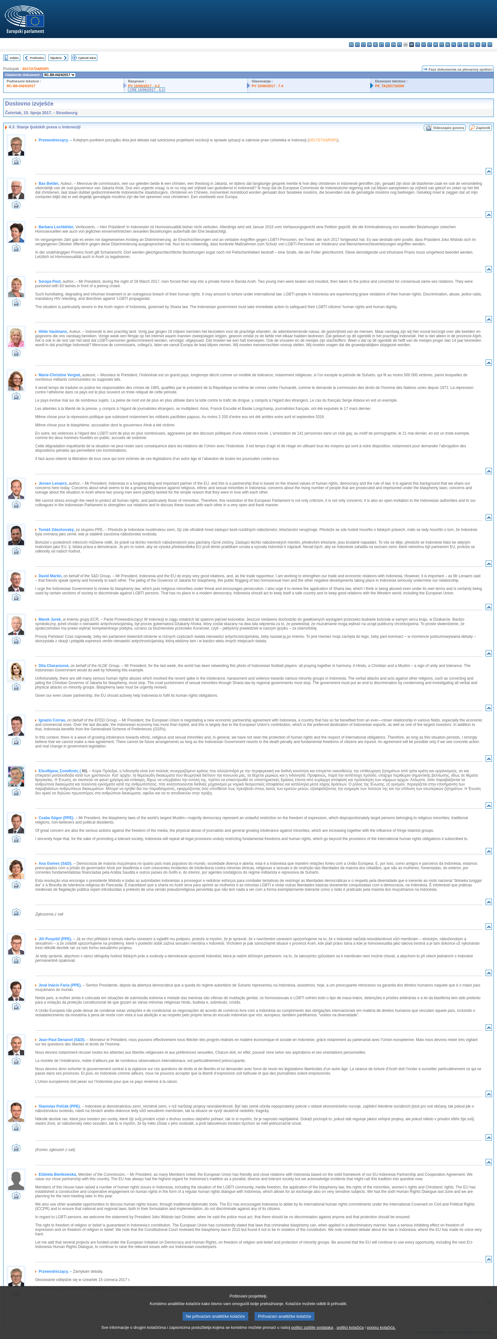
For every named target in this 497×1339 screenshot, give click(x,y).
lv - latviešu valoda (423, 44)
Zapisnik (483, 128)
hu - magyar (435, 44)
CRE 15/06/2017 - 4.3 (146, 90)
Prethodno (37, 58)
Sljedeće (56, 58)
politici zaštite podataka (312, 1334)
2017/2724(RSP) (35, 69)
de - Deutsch (375, 44)
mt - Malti (441, 44)
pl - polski (453, 44)
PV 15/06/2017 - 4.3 (144, 86)
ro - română (465, 44)
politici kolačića (350, 1334)
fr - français (399, 44)
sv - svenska (489, 44)
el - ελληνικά (387, 44)
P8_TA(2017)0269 (389, 86)
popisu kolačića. (381, 1334)
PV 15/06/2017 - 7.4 (267, 86)
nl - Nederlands (447, 44)
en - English (393, 44)
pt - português (459, 44)
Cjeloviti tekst (87, 58)
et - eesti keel (381, 44)
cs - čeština (363, 44)
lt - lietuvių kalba (429, 44)
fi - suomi (483, 44)
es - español (357, 44)
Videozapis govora (448, 128)
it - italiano (417, 44)
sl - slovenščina (477, 44)
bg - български (351, 44)
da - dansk (369, 44)
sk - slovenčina (471, 44)
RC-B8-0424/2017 (21, 86)
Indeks (14, 58)
